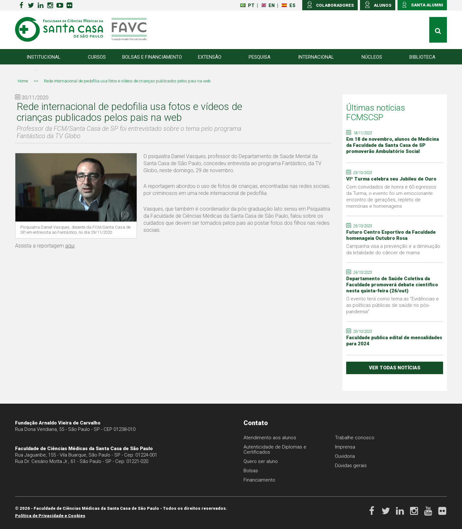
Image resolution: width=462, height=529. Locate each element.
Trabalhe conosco (354, 438)
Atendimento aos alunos (270, 438)
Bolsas (251, 471)
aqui (69, 246)
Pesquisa (259, 57)
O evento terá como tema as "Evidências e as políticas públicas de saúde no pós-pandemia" (392, 305)
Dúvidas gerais (351, 465)
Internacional (316, 57)
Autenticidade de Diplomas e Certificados (275, 449)
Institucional (44, 57)
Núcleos (372, 57)
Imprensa (345, 447)
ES (288, 5)
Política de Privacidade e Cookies (50, 516)
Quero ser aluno (261, 461)
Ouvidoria (345, 456)
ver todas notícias (394, 368)
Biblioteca (422, 57)
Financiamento (259, 480)
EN (268, 5)
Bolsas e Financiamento (152, 57)
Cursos (97, 57)
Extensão (209, 57)
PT (247, 5)
